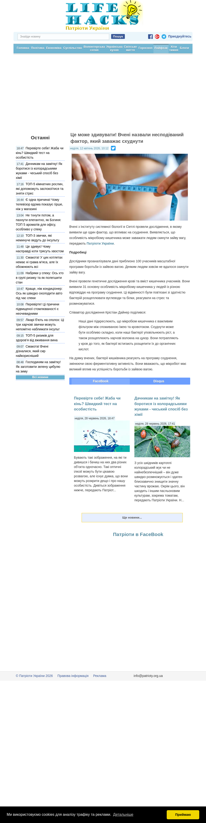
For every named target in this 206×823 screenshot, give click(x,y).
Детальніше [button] (123, 814)
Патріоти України (100, 260)
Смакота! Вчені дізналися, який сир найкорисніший (32, 367)
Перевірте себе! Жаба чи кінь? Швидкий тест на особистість (39, 169)
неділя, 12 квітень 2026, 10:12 (89, 165)
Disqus (158, 398)
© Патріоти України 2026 (34, 692)
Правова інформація (73, 692)
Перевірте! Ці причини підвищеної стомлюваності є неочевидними (37, 325)
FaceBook (101, 398)
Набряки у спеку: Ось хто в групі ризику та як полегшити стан (39, 294)
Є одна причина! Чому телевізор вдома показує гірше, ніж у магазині (39, 220)
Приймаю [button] (183, 814)
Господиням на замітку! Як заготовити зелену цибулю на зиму (38, 383)
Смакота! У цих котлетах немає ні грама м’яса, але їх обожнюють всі (39, 278)
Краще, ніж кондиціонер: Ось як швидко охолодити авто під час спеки (39, 309)
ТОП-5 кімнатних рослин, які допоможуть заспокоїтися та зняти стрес (39, 205)
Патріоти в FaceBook (138, 550)
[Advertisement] (103, 111)
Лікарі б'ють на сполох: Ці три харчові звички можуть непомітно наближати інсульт (40, 341)
